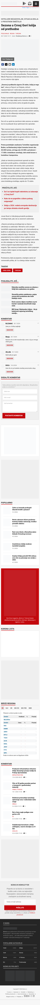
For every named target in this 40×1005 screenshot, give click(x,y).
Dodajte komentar (10, 378)
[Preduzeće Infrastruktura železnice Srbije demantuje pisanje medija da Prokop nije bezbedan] (7, 771)
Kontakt (23, 992)
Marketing (30, 992)
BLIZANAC (9, 323)
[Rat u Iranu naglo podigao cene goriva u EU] (7, 815)
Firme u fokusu (17, 789)
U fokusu (22, 957)
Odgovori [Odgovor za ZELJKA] (10, 358)
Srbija (14, 804)
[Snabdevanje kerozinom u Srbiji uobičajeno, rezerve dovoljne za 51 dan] (7, 827)
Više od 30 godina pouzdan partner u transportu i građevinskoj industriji (24, 785)
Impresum (16, 992)
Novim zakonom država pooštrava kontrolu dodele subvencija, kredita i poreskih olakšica (24, 521)
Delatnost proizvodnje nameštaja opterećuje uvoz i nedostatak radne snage (24, 800)
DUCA (7, 365)
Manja (8, 337)
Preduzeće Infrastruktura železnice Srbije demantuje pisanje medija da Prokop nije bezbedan (24, 771)
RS (3, 708)
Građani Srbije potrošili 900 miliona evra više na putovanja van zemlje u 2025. (24, 558)
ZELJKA (8, 352)
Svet (4, 952)
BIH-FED (24, 708)
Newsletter (31, 994)
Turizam (18, 33)
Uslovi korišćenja (21, 994)
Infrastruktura (17, 775)
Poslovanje (5, 33)
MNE (30, 708)
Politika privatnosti (10, 994)
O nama (9, 992)
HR (11, 708)
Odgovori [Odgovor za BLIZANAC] (10, 330)
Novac (21, 952)
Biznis (5, 957)
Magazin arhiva (10, 996)
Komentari (6, 319)
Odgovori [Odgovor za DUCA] (10, 372)
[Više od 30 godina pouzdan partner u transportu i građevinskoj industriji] (7, 786)
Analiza (14, 831)
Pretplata (19, 996)
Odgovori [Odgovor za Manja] (10, 345)
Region (12, 33)
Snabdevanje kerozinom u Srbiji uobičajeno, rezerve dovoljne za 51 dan (24, 827)
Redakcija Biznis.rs (22, 36)
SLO (7, 708)
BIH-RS (16, 708)
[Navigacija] (36, 3)
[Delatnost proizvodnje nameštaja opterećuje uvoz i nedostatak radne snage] (7, 800)
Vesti (4, 948)
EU (13, 816)
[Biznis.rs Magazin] (20, 593)
